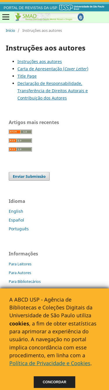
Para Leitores (20, 264)
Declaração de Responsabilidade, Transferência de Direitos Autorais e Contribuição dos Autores (52, 91)
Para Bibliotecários (25, 281)
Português (19, 228)
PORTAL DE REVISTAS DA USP (30, 8)
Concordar (54, 382)
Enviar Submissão (29, 176)
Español (16, 220)
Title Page (27, 76)
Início (10, 30)
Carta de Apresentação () (52, 69)
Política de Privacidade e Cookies (49, 363)
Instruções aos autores (39, 61)
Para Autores (20, 272)
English (16, 211)
